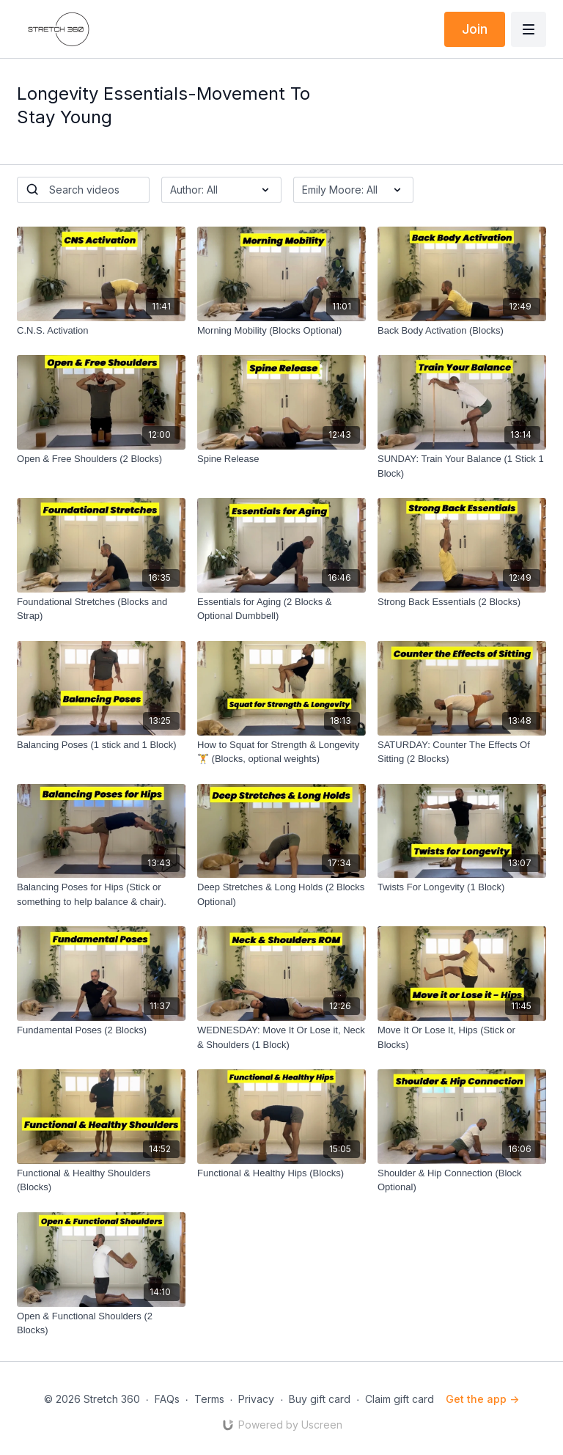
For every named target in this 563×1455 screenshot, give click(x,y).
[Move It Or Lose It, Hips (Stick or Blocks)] (462, 1037)
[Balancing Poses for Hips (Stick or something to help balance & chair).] (101, 894)
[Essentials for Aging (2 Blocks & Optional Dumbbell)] (281, 609)
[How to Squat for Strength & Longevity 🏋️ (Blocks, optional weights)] (281, 752)
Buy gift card (319, 1399)
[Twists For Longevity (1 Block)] (462, 887)
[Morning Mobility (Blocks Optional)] (281, 330)
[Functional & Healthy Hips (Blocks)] (281, 1173)
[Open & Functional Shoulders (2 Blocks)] (101, 1323)
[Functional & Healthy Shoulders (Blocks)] (101, 1180)
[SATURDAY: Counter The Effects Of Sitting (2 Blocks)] (462, 752)
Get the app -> (482, 1399)
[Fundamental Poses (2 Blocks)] (101, 1030)
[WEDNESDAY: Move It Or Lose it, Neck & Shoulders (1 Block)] (281, 1037)
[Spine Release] (281, 459)
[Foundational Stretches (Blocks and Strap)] (101, 609)
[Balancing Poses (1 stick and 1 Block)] (101, 745)
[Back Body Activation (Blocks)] (462, 330)
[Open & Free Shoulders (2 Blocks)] (101, 459)
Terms (209, 1399)
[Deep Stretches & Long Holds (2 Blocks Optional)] (281, 894)
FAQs (167, 1399)
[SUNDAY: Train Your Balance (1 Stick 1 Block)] (462, 466)
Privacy (256, 1399)
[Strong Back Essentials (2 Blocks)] (462, 602)
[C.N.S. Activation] (101, 330)
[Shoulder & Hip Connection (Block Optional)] (462, 1180)
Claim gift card (399, 1399)
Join (474, 29)
